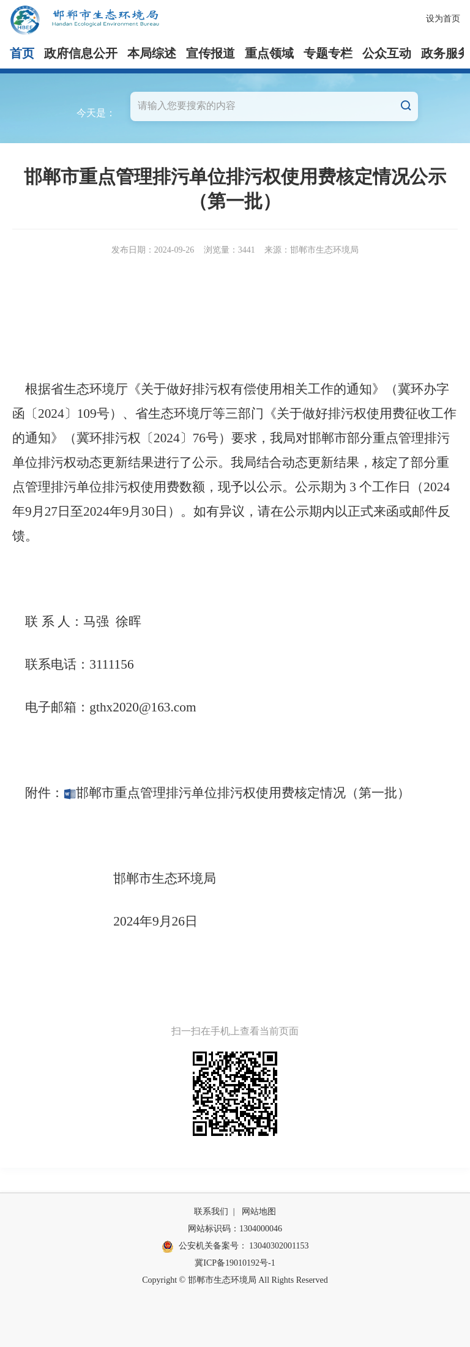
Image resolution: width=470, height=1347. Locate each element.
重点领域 (269, 53)
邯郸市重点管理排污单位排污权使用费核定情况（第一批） (237, 792)
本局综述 (151, 53)
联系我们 (211, 1211)
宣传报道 (210, 53)
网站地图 (259, 1211)
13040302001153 (278, 1245)
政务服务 (445, 53)
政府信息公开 (81, 53)
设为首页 (443, 18)
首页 (22, 53)
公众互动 (386, 53)
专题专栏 (328, 53)
